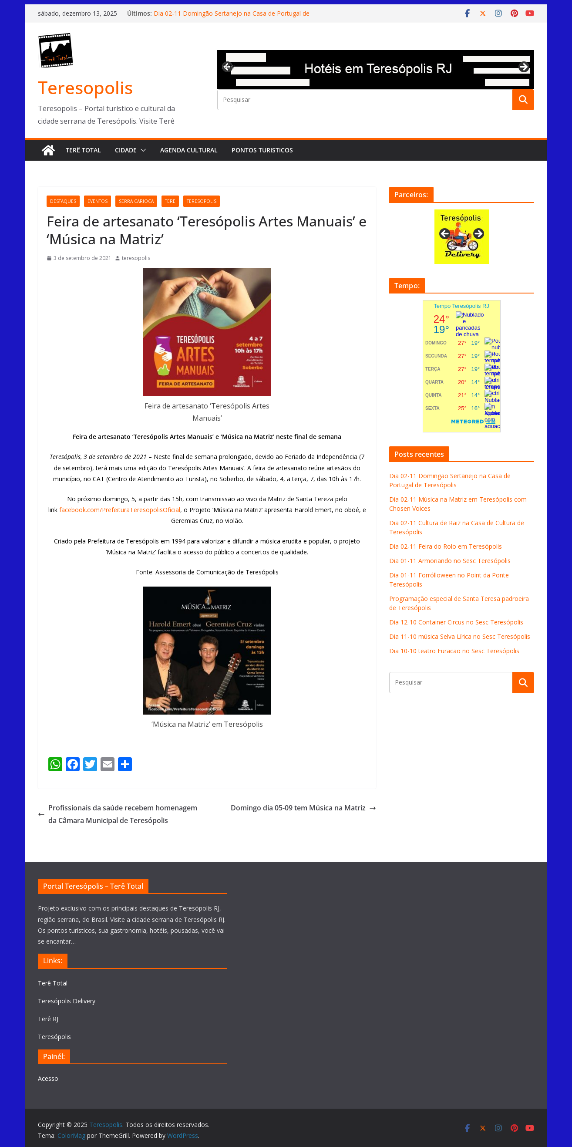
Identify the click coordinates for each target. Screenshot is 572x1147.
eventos (97, 201)
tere (170, 201)
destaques (63, 201)
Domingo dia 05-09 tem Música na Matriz (303, 808)
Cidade (126, 150)
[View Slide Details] (375, 69)
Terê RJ (48, 1019)
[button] (141, 150)
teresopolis (201, 201)
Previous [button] (228, 66)
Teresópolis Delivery (66, 1001)
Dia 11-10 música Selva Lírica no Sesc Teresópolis (459, 636)
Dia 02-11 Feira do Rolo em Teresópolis (445, 546)
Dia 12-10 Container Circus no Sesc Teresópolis (456, 622)
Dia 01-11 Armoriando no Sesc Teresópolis (450, 561)
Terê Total (83, 150)
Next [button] (523, 67)
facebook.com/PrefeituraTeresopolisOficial (119, 510)
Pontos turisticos (262, 150)
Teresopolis (85, 87)
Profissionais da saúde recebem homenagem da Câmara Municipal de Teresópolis (117, 814)
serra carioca (136, 201)
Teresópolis (54, 1036)
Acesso (48, 1078)
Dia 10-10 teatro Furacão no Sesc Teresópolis (454, 651)
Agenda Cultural (189, 150)
